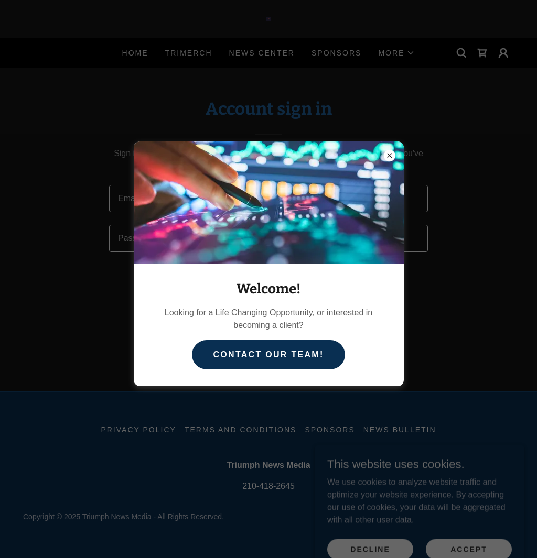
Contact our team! (268, 354)
